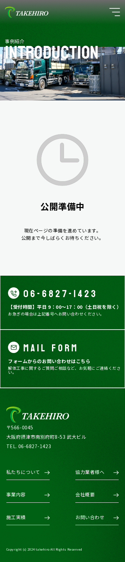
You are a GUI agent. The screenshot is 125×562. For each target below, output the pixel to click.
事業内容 (16, 494)
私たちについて (23, 472)
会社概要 (85, 494)
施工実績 (16, 517)
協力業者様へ (89, 472)
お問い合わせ (89, 517)
